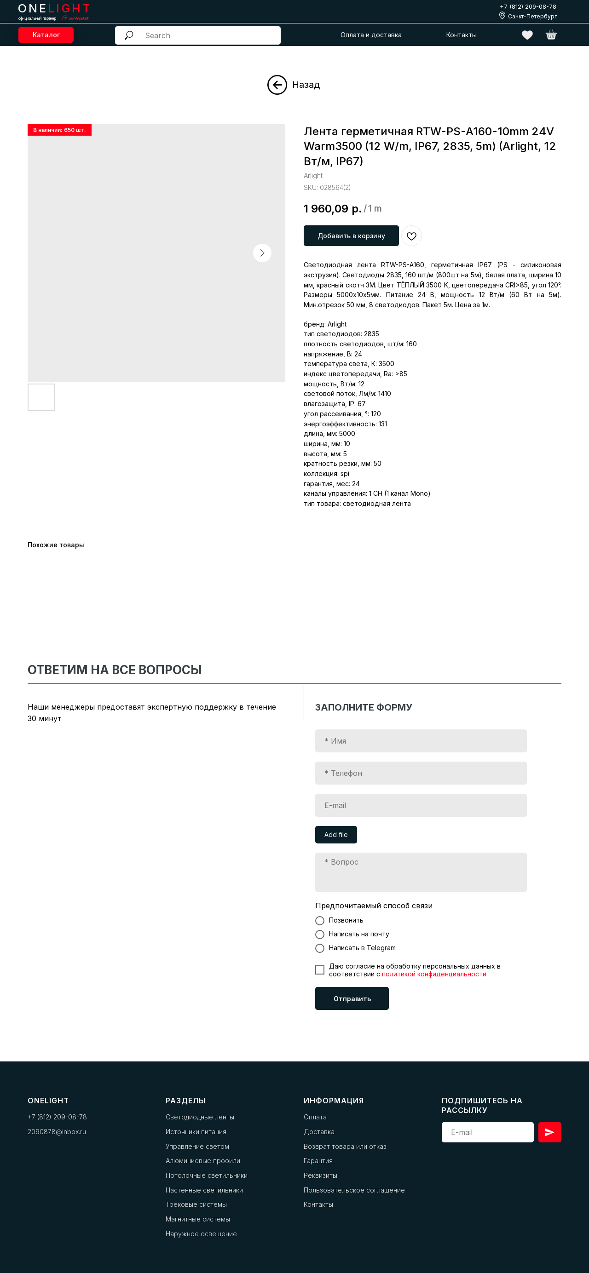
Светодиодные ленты (200, 1117)
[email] (421, 805)
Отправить (352, 999)
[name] (421, 740)
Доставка (319, 1131)
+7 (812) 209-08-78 (528, 6)
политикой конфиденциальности (434, 974)
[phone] (421, 773)
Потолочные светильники (207, 1175)
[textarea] (421, 872)
